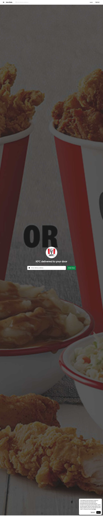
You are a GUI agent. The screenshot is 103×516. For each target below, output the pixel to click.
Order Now (71, 268)
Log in (91, 2)
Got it (98, 512)
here (95, 509)
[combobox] (47, 267)
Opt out (93, 512)
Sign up (97, 2)
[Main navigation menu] (3, 2)
